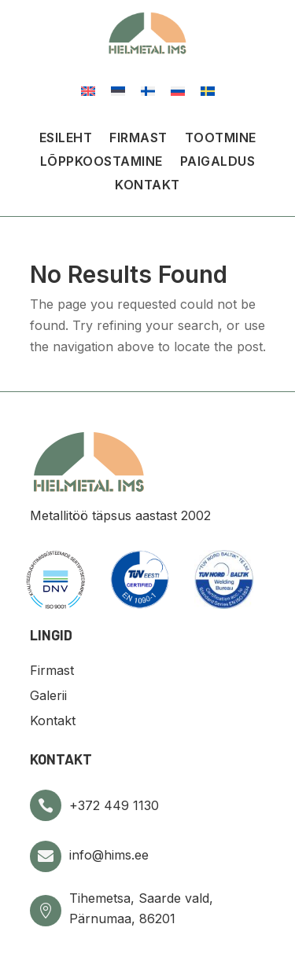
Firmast (138, 138)
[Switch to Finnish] (148, 90)
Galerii (48, 695)
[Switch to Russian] (178, 90)
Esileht (66, 138)
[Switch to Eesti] (118, 90)
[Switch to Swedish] (208, 90)
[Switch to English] (88, 90)
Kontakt (147, 185)
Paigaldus (218, 162)
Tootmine (220, 138)
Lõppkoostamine (101, 162)
